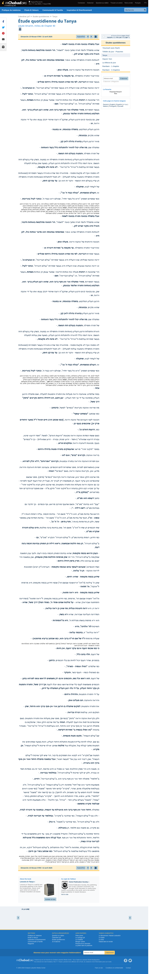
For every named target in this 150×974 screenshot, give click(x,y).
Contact (128, 968)
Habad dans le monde (106, 941)
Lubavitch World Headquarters (91, 959)
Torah (81, 961)
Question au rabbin (102, 3)
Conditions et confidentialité (114, 968)
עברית (125, 104)
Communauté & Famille (52, 10)
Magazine (31, 943)
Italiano (105, 106)
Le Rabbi (101, 937)
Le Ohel (101, 939)
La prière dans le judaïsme (83, 945)
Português (112, 106)
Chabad (55, 959)
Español (119, 104)
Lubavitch (60, 959)
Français (138, 3)
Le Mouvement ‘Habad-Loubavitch (109, 935)
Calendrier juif (24, 16)
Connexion (81, 3)
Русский (120, 106)
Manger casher (80, 941)
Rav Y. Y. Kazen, (58, 961)
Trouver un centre (116, 3)
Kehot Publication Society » (79, 882)
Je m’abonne (56, 941)
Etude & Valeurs (31, 10)
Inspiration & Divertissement (79, 10)
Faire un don (129, 3)
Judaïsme (88, 961)
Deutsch (106, 104)
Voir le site (64, 894)
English (112, 104)
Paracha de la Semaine (82, 943)
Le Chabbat (79, 939)
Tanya (54, 16)
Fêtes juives (79, 935)
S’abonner (90, 3)
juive (103, 961)
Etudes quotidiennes (41, 16)
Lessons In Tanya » (27, 882)
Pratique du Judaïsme (11, 10)
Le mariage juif (80, 937)
